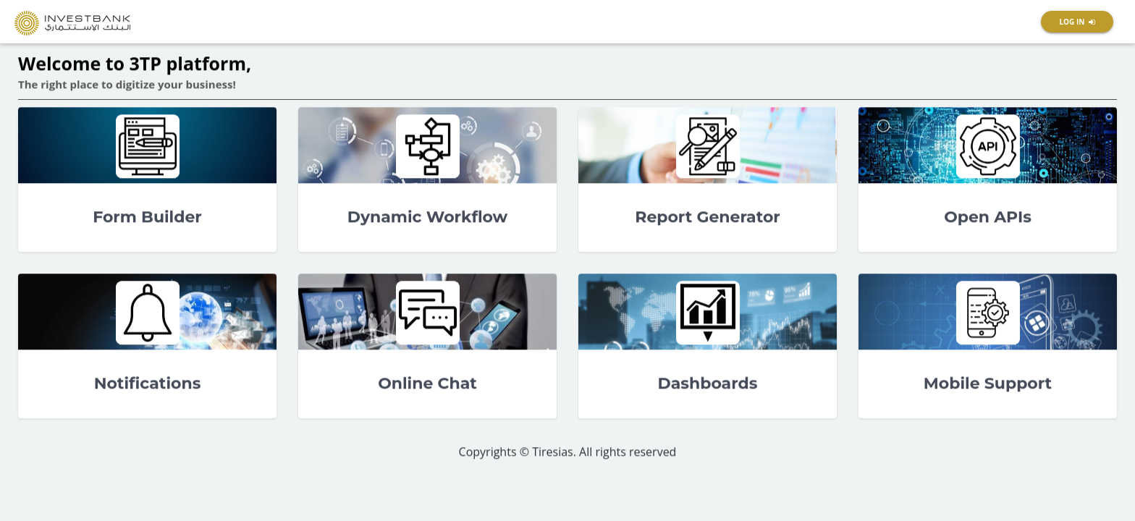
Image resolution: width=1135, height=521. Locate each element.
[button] (1077, 22)
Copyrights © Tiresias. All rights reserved (568, 452)
